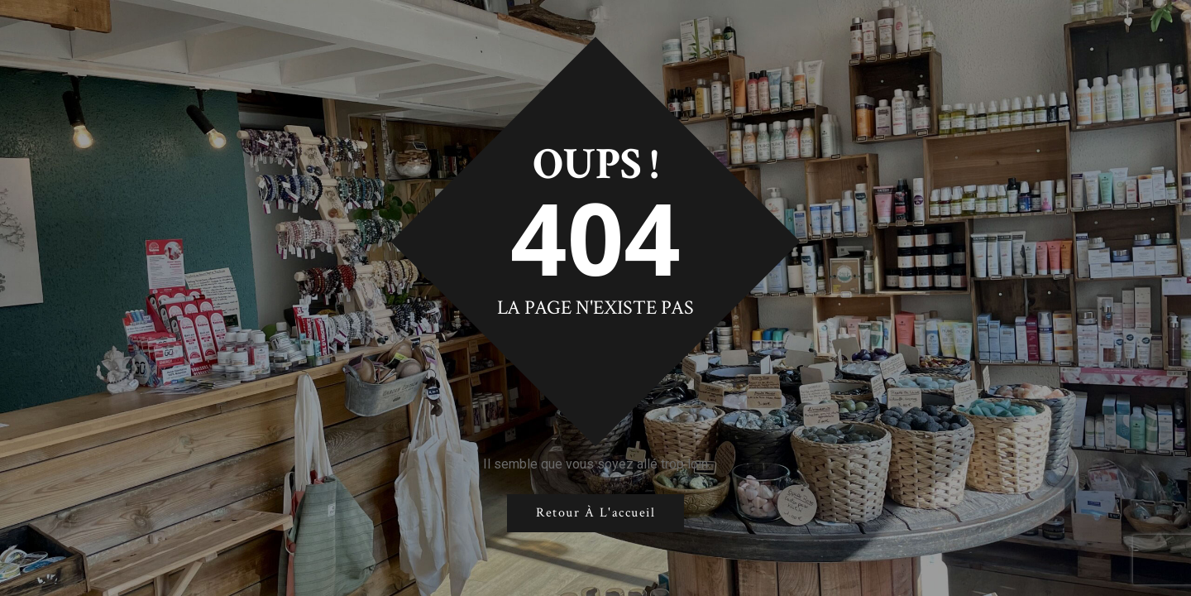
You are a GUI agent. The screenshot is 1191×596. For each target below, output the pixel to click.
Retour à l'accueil (595, 513)
